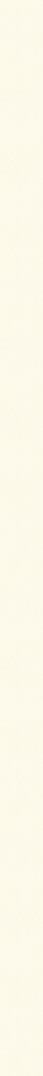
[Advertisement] (21, 39)
